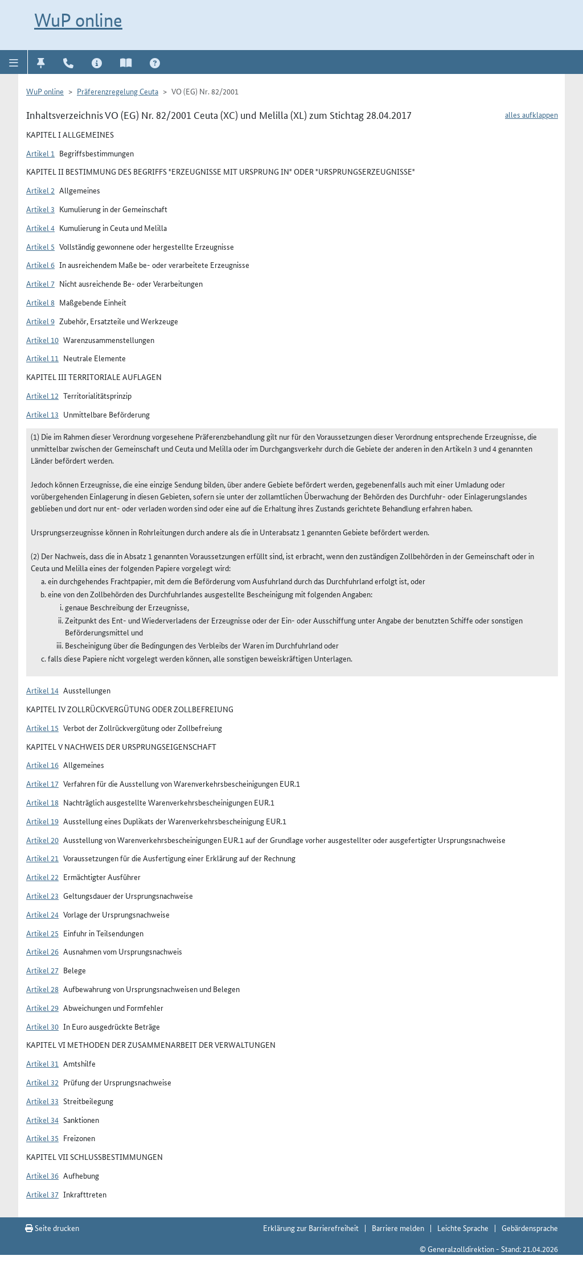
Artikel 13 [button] (42, 414)
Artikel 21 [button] (42, 858)
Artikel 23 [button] (42, 895)
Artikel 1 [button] (40, 153)
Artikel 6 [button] (40, 264)
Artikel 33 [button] (42, 1100)
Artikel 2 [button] (40, 190)
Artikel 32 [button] (42, 1082)
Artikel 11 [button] (42, 357)
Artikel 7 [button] (40, 283)
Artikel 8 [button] (40, 302)
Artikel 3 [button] (40, 208)
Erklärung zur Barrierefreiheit (311, 1227)
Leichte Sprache (462, 1227)
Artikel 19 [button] (42, 821)
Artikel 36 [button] (42, 1175)
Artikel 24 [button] (42, 914)
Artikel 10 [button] (42, 339)
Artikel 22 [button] (42, 876)
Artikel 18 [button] (42, 802)
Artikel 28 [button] (42, 988)
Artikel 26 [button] (42, 951)
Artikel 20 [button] (42, 839)
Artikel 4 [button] (40, 227)
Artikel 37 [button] (42, 1194)
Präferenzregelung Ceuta (117, 91)
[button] (14, 62)
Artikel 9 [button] (40, 321)
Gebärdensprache (530, 1227)
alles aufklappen (531, 114)
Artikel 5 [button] (40, 246)
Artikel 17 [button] (42, 783)
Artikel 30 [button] (42, 1026)
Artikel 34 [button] (42, 1119)
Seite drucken (52, 1227)
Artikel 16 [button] (42, 764)
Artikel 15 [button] (42, 727)
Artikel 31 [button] (42, 1063)
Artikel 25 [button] (42, 933)
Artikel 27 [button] (42, 970)
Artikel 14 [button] (42, 690)
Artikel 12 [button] (42, 395)
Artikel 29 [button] (42, 1007)
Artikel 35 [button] (42, 1137)
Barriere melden (398, 1227)
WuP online (78, 20)
